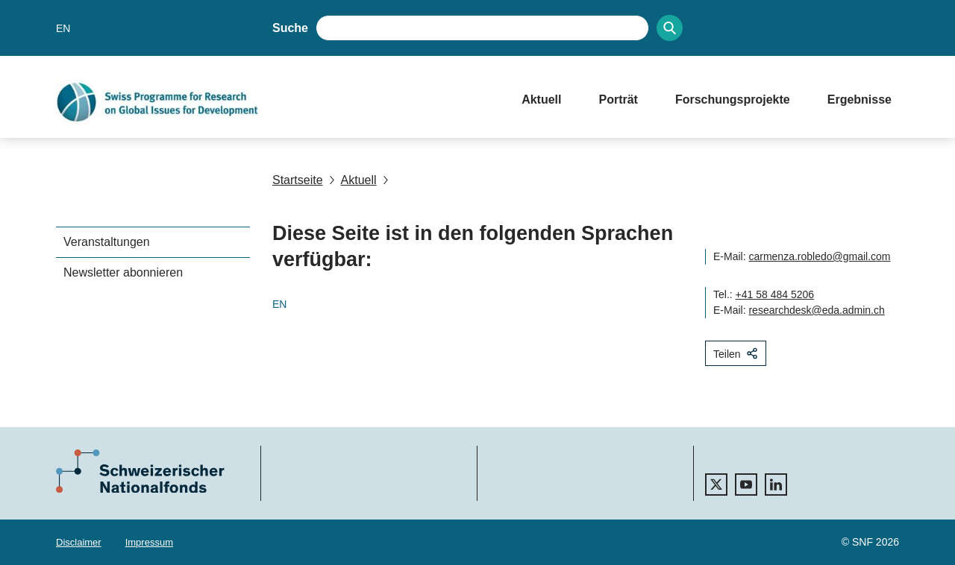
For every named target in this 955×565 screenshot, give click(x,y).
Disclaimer (78, 542)
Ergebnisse (859, 99)
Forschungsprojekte (732, 99)
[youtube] (746, 484)
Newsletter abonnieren (123, 272)
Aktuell (541, 99)
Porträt (617, 99)
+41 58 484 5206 (775, 294)
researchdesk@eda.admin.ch (816, 310)
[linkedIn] (776, 484)
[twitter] (716, 484)
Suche (290, 28)
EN (63, 28)
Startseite (297, 180)
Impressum (149, 542)
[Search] (670, 28)
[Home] (274, 102)
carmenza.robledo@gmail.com (819, 256)
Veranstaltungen (106, 242)
